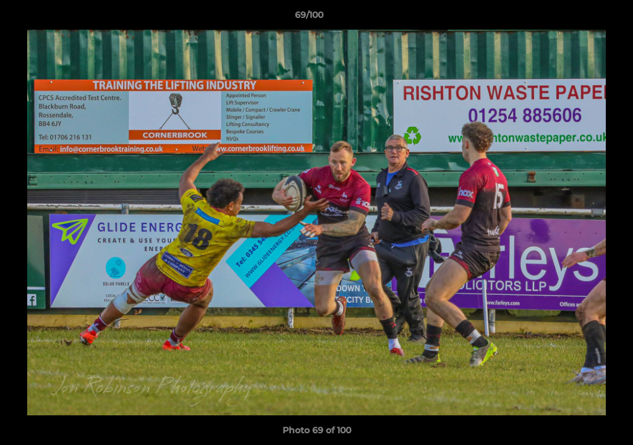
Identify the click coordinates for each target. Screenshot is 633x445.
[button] (581, 17)
